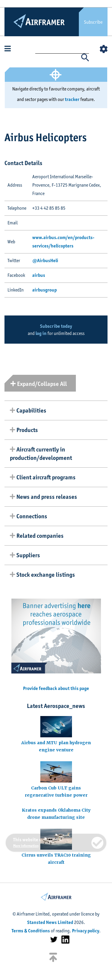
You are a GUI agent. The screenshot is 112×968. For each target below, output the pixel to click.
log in (41, 333)
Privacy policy (85, 931)
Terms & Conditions (31, 931)
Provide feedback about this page (56, 688)
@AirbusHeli (45, 260)
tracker (72, 99)
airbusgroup (44, 290)
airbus (38, 275)
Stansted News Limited (50, 922)
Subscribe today (56, 326)
